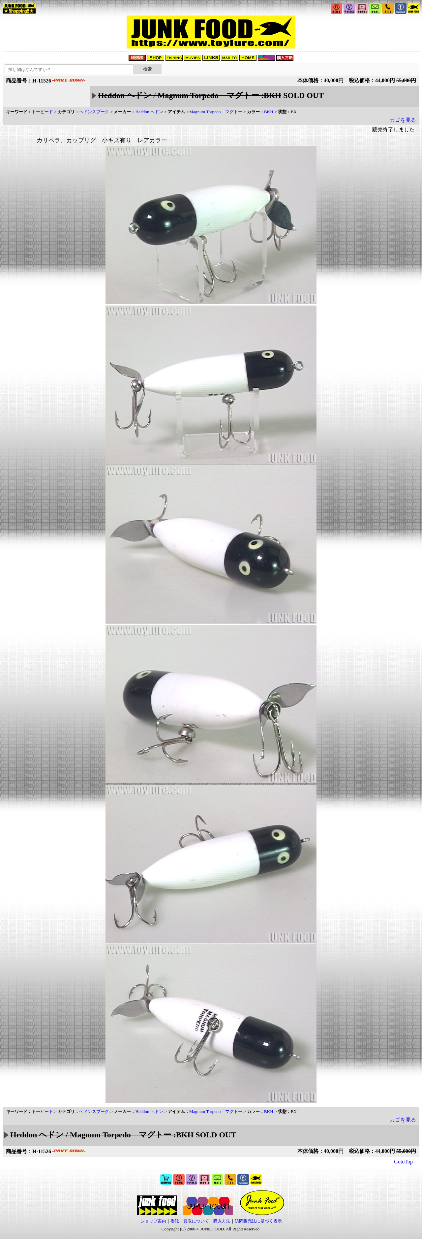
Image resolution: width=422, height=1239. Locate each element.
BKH (268, 111)
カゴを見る (403, 120)
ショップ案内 (153, 1221)
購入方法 (221, 1221)
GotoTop (403, 1161)
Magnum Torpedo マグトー (215, 111)
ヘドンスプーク (94, 111)
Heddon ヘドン (149, 111)
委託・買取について (189, 1221)
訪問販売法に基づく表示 (258, 1221)
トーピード (42, 111)
